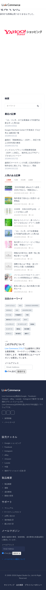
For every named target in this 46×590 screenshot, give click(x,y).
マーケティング (22, 324)
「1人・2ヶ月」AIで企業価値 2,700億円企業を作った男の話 (26, 232)
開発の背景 (7, 496)
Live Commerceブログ (14, 348)
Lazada (6, 463)
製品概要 (6, 484)
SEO (20, 305)
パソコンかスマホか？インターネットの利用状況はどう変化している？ (27, 276)
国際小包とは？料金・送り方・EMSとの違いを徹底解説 (27, 265)
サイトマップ (9, 585)
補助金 (18, 329)
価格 (5, 488)
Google (9, 310)
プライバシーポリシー (33, 585)
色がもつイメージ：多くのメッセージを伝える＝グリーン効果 (27, 221)
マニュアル (7, 508)
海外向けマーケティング (13, 319)
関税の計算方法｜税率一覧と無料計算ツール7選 (27, 254)
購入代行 (7, 524)
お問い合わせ (8, 516)
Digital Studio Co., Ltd (25, 575)
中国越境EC (18, 315)
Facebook (7, 447)
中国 (27, 315)
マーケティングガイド (11, 512)
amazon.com (26, 310)
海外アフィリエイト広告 (14, 471)
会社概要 (19, 585)
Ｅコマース (9, 329)
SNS (17, 310)
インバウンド (10, 324)
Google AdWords (32, 305)
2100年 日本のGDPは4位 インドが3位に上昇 (27, 210)
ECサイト (9, 333)
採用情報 (6, 418)
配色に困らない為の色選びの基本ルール (27, 287)
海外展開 (26, 329)
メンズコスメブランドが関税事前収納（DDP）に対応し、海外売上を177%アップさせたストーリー (22, 153)
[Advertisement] (23, 68)
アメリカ (8, 315)
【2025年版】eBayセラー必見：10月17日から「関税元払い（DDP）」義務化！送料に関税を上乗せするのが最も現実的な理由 (27, 188)
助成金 (32, 324)
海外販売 (18, 333)
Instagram (7, 451)
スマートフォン (10, 305)
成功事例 (6, 492)
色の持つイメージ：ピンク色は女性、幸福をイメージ (27, 243)
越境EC (27, 333)
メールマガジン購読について (13, 559)
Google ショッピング (11, 443)
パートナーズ (8, 422)
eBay (25, 319)
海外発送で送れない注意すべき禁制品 (27, 199)
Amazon (6, 459)
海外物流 (7, 520)
